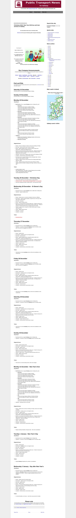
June (50, 69)
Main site (44, 12)
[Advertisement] (38, 17)
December (50, 58)
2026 (49, 46)
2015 (49, 77)
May (49, 70)
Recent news (37, 12)
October (50, 63)
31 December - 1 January (35, 78)
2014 (49, 79)
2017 (49, 75)
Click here (19, 32)
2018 (49, 57)
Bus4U (20, 75)
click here (39, 84)
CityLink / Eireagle (22, 76)
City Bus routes (50, 33)
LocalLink (37, 76)
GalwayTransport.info (33, 8)
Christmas (18, 507)
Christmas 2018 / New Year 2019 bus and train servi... (54, 60)
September (51, 65)
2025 (49, 47)
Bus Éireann (25, 75)
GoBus (28, 76)
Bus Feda (30, 75)
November (50, 62)
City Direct (40, 75)
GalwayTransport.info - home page (53, 32)
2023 (49, 50)
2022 (49, 51)
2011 (49, 83)
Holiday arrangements (23, 507)
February (50, 73)
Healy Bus (33, 76)
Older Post (42, 512)
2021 (49, 53)
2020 (49, 54)
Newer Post (16, 512)
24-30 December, (25, 78)
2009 (49, 86)
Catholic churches (50, 40)
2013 (49, 80)
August (50, 66)
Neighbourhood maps (51, 39)
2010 (49, 84)
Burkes (16, 75)
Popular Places (50, 36)
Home (31, 12)
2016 (49, 76)
